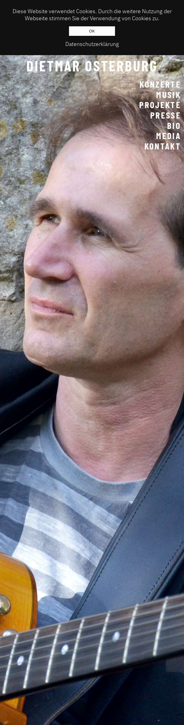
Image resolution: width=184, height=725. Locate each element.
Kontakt (162, 146)
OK (92, 31)
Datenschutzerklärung (92, 43)
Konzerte (160, 84)
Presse (165, 115)
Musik (168, 94)
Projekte (160, 104)
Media (168, 135)
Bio (174, 125)
